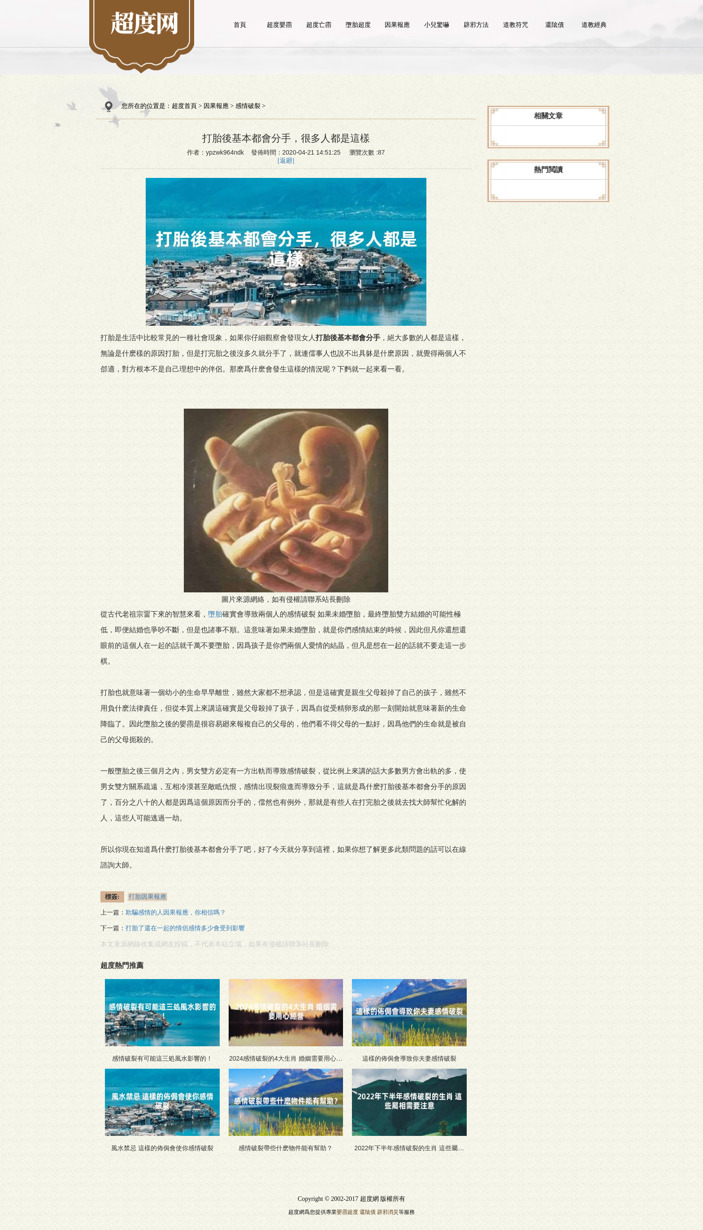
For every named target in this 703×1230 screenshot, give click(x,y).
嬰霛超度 (347, 1212)
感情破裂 (247, 106)
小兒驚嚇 (436, 24)
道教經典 (594, 24)
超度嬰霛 (279, 24)
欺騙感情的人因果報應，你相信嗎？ (176, 912)
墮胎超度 (358, 24)
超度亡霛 (318, 24)
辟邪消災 (388, 1212)
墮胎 (215, 614)
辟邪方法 (476, 24)
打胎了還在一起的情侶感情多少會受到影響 (185, 928)
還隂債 (554, 24)
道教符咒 (515, 24)
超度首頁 (184, 106)
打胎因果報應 (147, 896)
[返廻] (286, 160)
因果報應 (397, 24)
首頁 (240, 24)
